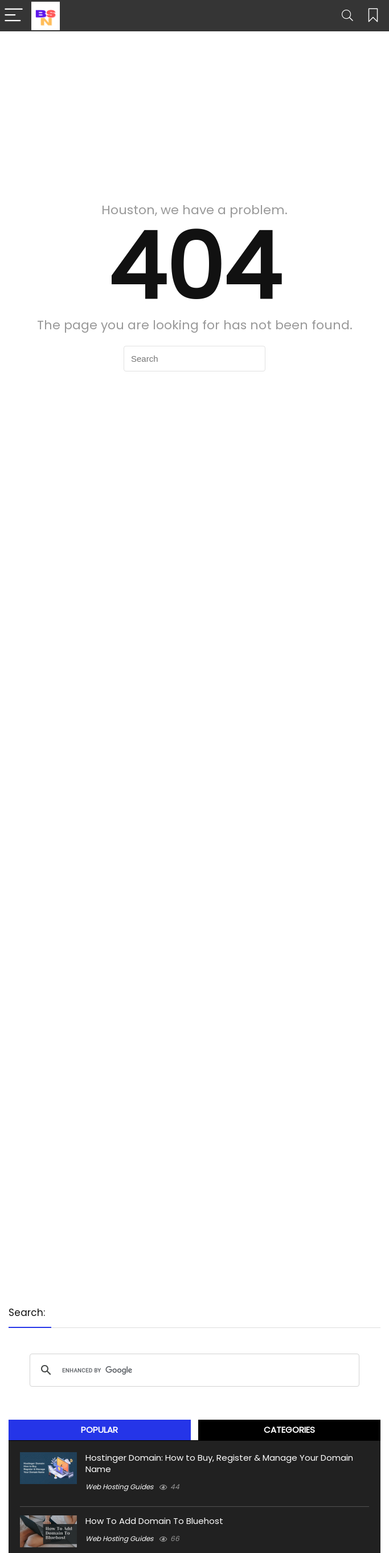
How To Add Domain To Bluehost (154, 1521)
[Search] (347, 16)
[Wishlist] (373, 16)
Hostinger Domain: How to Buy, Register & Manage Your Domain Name (219, 1463)
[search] (193, 1370)
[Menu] (13, 16)
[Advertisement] (194, 111)
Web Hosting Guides (119, 1486)
